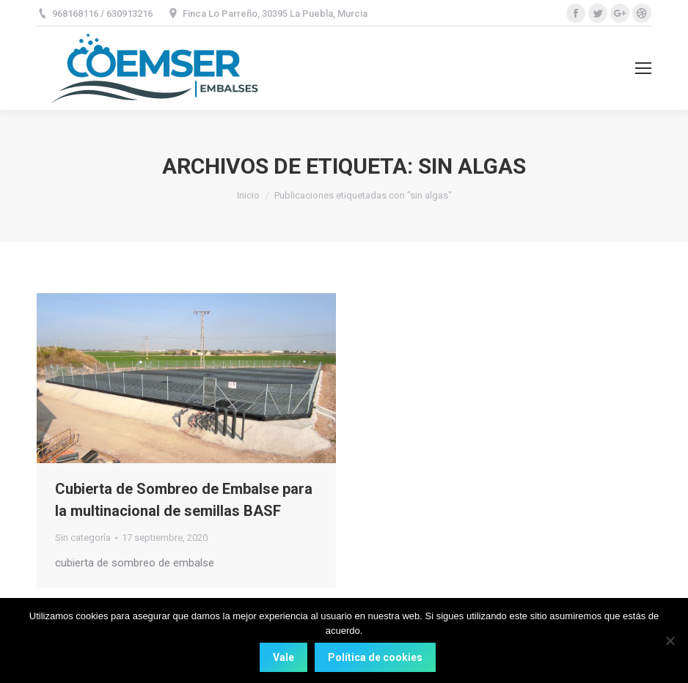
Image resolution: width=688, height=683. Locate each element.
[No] (669, 640)
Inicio (248, 195)
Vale (283, 657)
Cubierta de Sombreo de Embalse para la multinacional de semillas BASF (183, 500)
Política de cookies (375, 657)
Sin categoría (83, 537)
